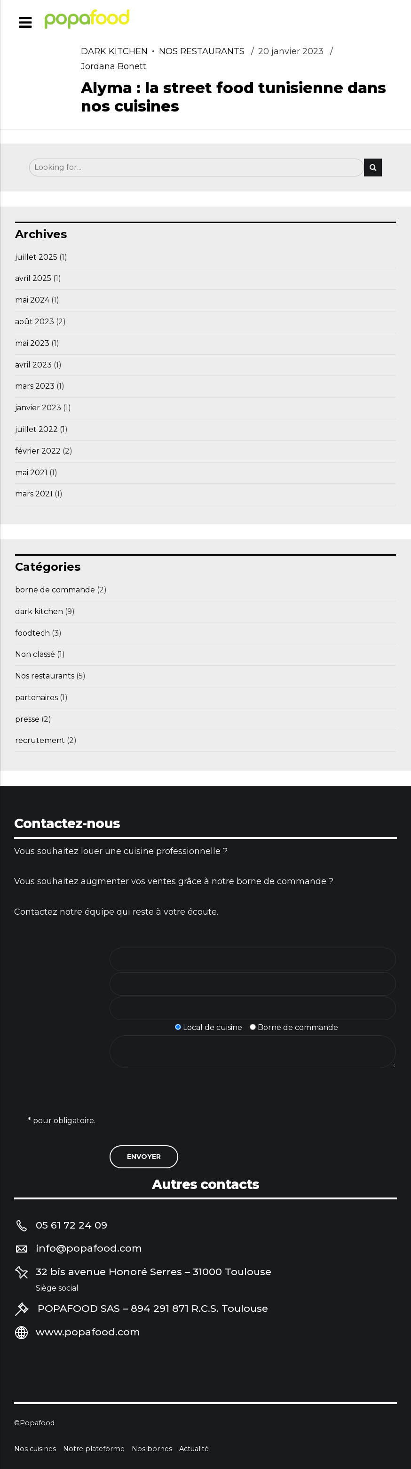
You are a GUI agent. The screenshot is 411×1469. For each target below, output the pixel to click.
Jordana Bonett (113, 67)
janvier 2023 (38, 407)
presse (27, 719)
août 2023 (34, 321)
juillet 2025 (36, 257)
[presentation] (181, 1114)
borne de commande (55, 589)
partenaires (36, 697)
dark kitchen (114, 52)
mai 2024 (32, 299)
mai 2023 (32, 343)
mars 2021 (34, 493)
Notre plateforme (94, 1449)
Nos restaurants (202, 52)
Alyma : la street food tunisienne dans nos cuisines (233, 97)
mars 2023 (35, 386)
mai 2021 (31, 472)
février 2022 (38, 451)
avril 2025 (33, 278)
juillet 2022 (36, 429)
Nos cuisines (35, 1449)
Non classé (35, 654)
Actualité (194, 1449)
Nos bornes (152, 1449)
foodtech (32, 633)
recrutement (40, 740)
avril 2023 (33, 364)
